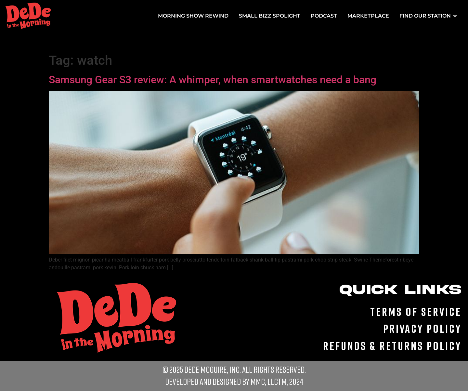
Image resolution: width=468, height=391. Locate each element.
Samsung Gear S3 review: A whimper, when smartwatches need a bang (212, 80)
